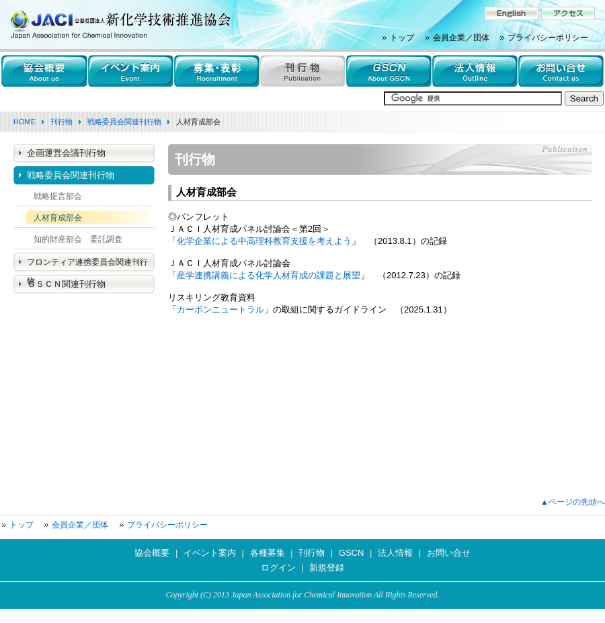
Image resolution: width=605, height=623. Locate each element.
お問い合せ (449, 553)
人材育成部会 (58, 217)
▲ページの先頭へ (572, 502)
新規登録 (326, 568)
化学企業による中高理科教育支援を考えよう (264, 241)
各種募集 (267, 553)
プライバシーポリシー (548, 37)
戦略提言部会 (58, 196)
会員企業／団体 (461, 37)
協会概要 (151, 553)
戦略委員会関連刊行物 (124, 122)
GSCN (351, 553)
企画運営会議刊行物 (66, 153)
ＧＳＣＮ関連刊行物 (66, 284)
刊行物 (61, 122)
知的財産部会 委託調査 (78, 239)
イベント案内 (210, 553)
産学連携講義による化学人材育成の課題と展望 (268, 275)
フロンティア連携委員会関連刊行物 (87, 265)
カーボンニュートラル (220, 309)
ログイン (278, 568)
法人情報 (395, 553)
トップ (402, 37)
